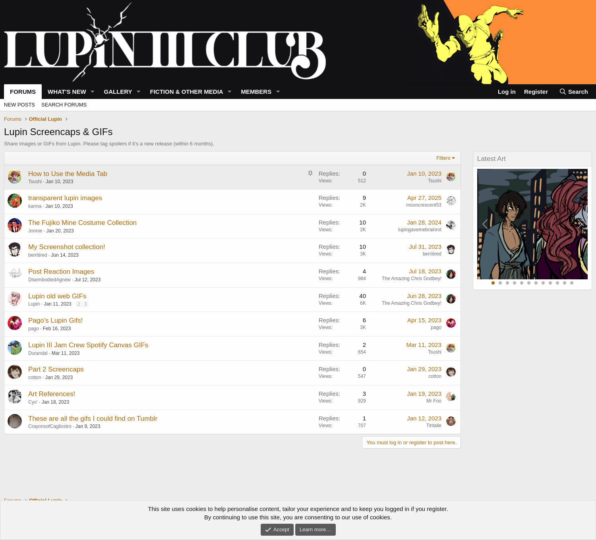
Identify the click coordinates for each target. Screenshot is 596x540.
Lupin (34, 304)
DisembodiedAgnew (49, 280)
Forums (23, 91)
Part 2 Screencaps (56, 369)
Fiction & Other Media (186, 91)
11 (564, 283)
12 (571, 283)
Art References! (51, 394)
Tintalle (433, 425)
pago (33, 328)
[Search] (573, 91)
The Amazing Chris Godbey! (411, 278)
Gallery (118, 91)
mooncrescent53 (423, 205)
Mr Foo (433, 401)
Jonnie (35, 231)
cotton (34, 377)
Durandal (38, 353)
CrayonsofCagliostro (50, 426)
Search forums (64, 105)
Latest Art (491, 159)
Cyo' (33, 402)
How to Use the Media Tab (67, 174)
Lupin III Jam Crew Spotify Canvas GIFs (88, 345)
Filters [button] (443, 158)
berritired (37, 255)
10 (557, 283)
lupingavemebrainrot (419, 229)
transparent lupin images (65, 198)
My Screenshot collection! (66, 247)
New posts (19, 105)
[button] (92, 91)
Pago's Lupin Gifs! (55, 320)
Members (256, 91)
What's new (67, 91)
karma (34, 206)
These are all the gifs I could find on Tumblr (92, 418)
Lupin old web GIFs (57, 296)
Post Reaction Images (61, 271)
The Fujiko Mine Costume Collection (82, 222)
